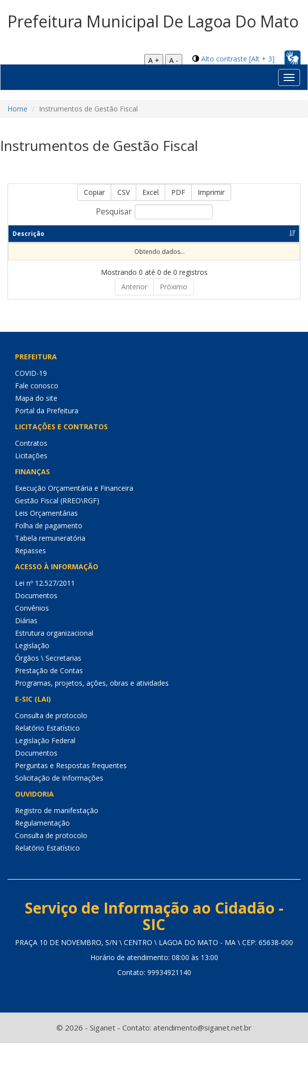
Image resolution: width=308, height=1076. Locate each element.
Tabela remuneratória (50, 538)
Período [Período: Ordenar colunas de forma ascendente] (96, 233)
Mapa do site (36, 398)
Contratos (31, 443)
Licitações (31, 455)
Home (17, 108)
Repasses (30, 550)
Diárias (26, 620)
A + (153, 60)
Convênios (32, 608)
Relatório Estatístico (47, 728)
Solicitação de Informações (59, 778)
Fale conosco (36, 385)
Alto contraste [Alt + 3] (238, 58)
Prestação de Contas (49, 670)
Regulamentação (42, 823)
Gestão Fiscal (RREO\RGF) (57, 500)
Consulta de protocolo (51, 715)
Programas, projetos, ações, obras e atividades (92, 683)
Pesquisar (154, 211)
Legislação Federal (45, 740)
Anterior (134, 286)
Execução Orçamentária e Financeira (74, 488)
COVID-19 (31, 373)
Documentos (36, 595)
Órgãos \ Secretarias (48, 658)
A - (173, 60)
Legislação (32, 645)
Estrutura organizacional (54, 633)
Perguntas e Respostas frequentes (71, 765)
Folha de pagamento (48, 525)
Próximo (173, 286)
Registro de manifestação (56, 810)
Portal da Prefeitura (46, 410)
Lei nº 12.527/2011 (45, 583)
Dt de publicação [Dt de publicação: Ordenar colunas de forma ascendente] (188, 233)
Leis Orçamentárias (46, 513)
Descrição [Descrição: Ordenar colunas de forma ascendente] (28, 233)
